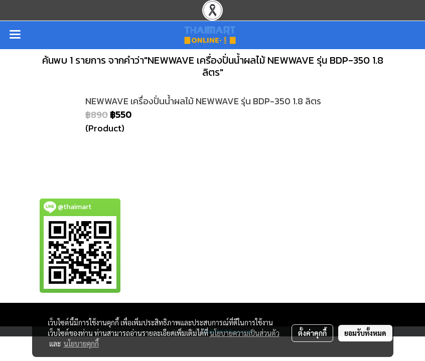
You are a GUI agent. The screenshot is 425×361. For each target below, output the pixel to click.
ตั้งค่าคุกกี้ (312, 332)
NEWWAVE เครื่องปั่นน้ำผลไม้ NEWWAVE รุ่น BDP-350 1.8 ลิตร (203, 101)
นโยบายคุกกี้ (81, 343)
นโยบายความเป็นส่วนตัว (244, 332)
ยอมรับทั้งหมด (365, 332)
